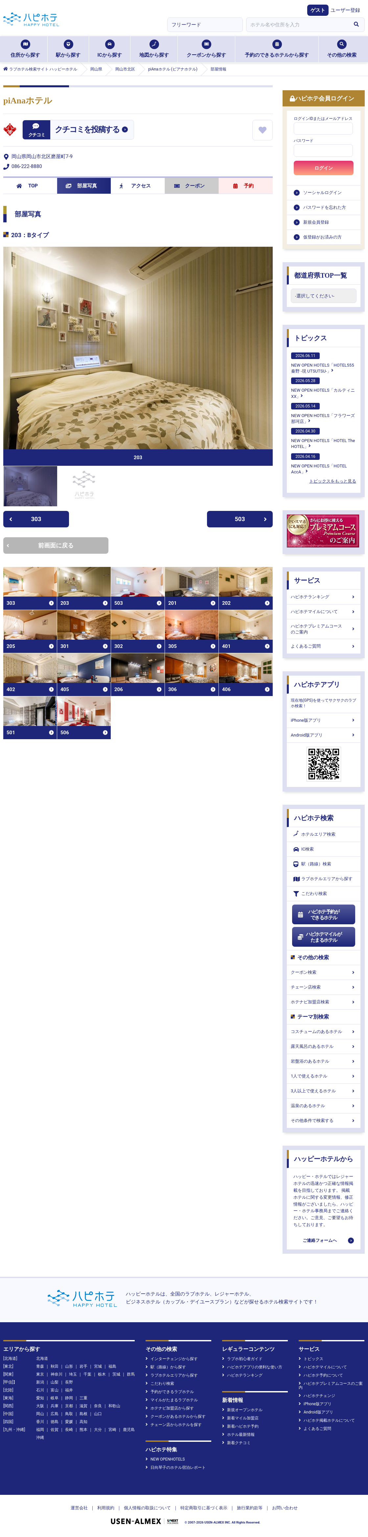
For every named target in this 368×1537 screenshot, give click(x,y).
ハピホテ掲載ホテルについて (327, 1420)
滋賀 (83, 1406)
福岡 (40, 1429)
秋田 (54, 1366)
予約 (243, 186)
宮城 (98, 1366)
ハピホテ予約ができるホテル (318, 915)
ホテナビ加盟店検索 (323, 1001)
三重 (83, 1398)
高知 (83, 1421)
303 (25, 519)
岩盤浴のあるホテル (323, 1061)
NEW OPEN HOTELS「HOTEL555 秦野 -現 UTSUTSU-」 (322, 363)
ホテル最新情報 (238, 1434)
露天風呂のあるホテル (323, 1046)
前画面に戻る (40, 545)
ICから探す (109, 49)
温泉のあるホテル (323, 1105)
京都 (69, 1406)
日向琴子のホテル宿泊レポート (176, 1467)
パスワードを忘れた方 (324, 207)
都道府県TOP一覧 (320, 275)
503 (251, 519)
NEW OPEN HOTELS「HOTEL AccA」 (319, 463)
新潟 (40, 1382)
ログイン (323, 168)
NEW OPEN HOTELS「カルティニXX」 (323, 388)
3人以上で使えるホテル (323, 1090)
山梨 (54, 1382)
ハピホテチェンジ (317, 1395)
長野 (69, 1382)
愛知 (40, 1398)
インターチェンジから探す (172, 1358)
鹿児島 (129, 1429)
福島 (112, 1366)
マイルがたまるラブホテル (172, 1400)
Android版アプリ (323, 735)
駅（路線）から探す (166, 1367)
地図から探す (154, 49)
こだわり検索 (310, 894)
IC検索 (303, 849)
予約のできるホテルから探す (277, 49)
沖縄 (40, 1437)
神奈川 (56, 1374)
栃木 (102, 1374)
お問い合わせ (285, 1507)
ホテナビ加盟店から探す (170, 1408)
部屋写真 (81, 186)
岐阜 (54, 1398)
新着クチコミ (236, 1442)
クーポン (189, 186)
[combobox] (297, 24)
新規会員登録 (316, 222)
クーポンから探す (206, 49)
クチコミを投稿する (87, 129)
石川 (40, 1390)
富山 (54, 1390)
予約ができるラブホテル (170, 1391)
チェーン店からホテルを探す (174, 1424)
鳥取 (69, 1413)
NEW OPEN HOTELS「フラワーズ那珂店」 (323, 413)
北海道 (42, 1358)
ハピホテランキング (323, 596)
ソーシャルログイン (322, 192)
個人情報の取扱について (147, 1507)
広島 (54, 1413)
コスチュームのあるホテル (323, 1031)
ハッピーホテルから (323, 1158)
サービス (307, 580)
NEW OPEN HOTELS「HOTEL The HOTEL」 (323, 438)
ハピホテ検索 (314, 818)
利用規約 (105, 1507)
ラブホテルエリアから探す (323, 879)
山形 (69, 1366)
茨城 (116, 1374)
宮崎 (112, 1429)
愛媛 (69, 1421)
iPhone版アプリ (323, 720)
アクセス (135, 186)
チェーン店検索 (323, 987)
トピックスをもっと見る (332, 481)
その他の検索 (341, 49)
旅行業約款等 (250, 1507)
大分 (98, 1429)
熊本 (83, 1429)
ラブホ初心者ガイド (242, 1358)
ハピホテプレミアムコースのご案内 (323, 629)
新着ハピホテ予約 (240, 1426)
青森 (40, 1366)
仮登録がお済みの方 (322, 237)
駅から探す (68, 49)
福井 (69, 1390)
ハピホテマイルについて (323, 611)
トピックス (310, 338)
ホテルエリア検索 (314, 834)
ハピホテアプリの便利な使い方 (252, 1367)
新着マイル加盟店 (240, 1418)
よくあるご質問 (323, 646)
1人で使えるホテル (323, 1076)
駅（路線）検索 (312, 864)
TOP (27, 186)
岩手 (83, 1366)
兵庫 (54, 1406)
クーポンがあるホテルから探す (176, 1416)
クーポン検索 (323, 972)
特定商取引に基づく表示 (203, 1507)
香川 (40, 1421)
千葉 (87, 1374)
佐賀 (54, 1429)
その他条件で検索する (323, 1120)
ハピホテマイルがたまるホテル (319, 937)
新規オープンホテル (242, 1410)
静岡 (69, 1398)
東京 (40, 1374)
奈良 (98, 1406)
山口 (98, 1413)
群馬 (131, 1374)
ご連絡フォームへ (320, 1240)
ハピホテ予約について (321, 1375)
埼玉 (73, 1374)
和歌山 (114, 1406)
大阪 (40, 1406)
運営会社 (79, 1507)
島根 (83, 1413)
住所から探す (25, 49)
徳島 (54, 1421)
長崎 (69, 1429)
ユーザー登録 (345, 10)
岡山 (40, 1413)
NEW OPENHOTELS (165, 1459)
